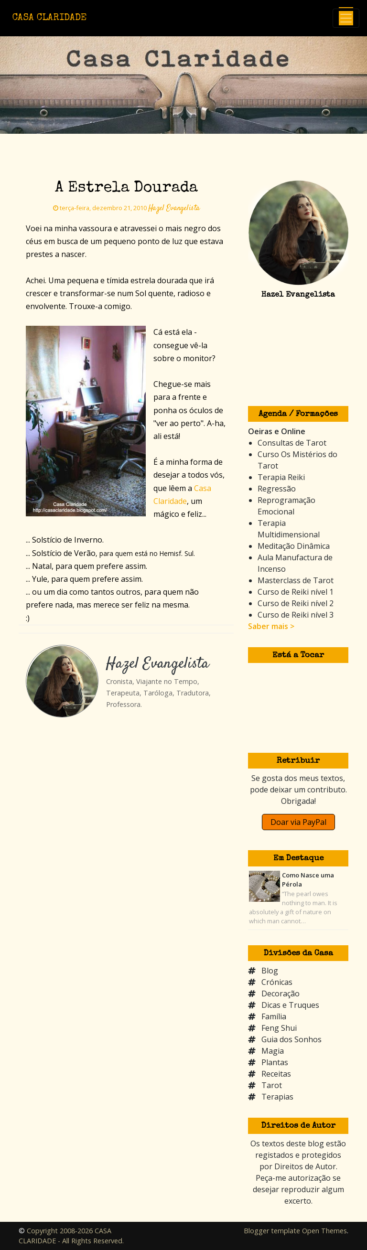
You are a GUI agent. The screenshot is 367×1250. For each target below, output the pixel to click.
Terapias (277, 1096)
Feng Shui (279, 1028)
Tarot (271, 1085)
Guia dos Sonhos (291, 1039)
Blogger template (272, 1230)
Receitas (276, 1073)
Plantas (274, 1062)
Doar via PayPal (298, 822)
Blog (269, 970)
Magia (272, 1051)
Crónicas (276, 982)
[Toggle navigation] (346, 18)
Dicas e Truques (290, 1005)
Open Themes (324, 1230)
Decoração (280, 993)
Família (273, 1016)
